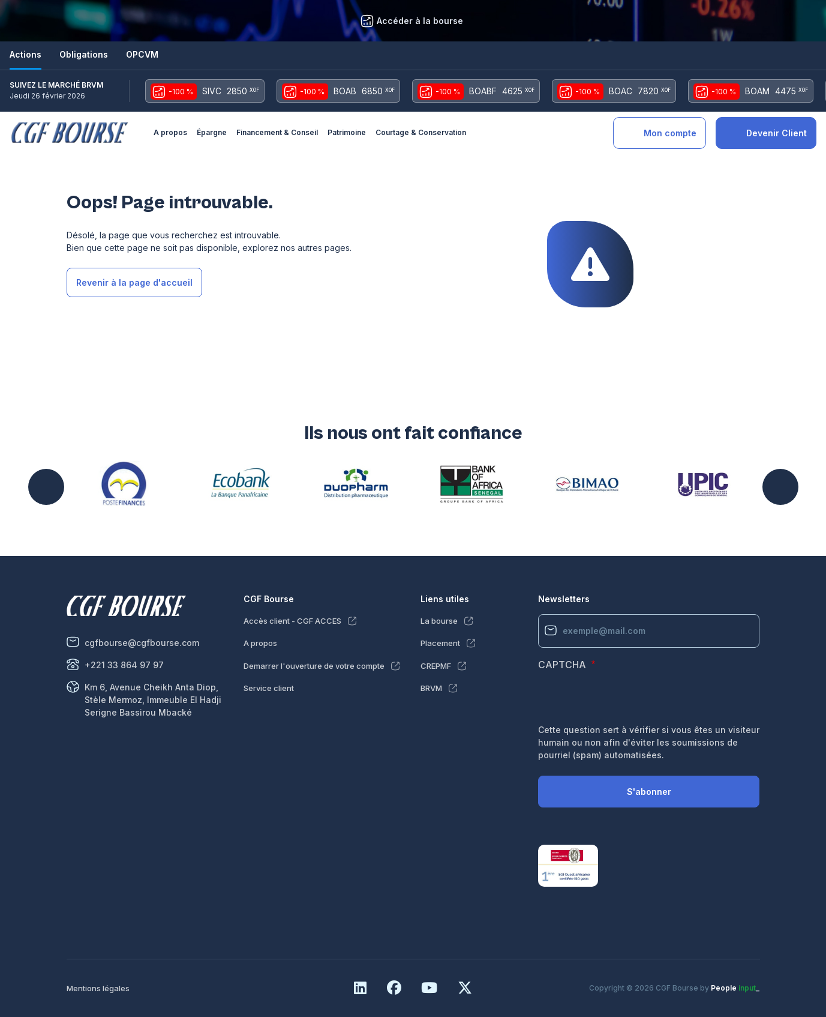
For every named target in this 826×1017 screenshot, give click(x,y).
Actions (25, 54)
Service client (269, 688)
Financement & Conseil (277, 132)
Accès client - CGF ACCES (292, 621)
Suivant (780, 487)
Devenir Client (776, 133)
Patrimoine (347, 132)
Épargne (212, 132)
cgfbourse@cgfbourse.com (142, 643)
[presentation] (629, 700)
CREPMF (435, 666)
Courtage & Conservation (421, 132)
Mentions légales (98, 988)
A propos (170, 132)
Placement (440, 643)
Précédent (46, 487)
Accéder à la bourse (420, 21)
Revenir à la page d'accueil (134, 282)
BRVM (431, 688)
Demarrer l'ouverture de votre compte (314, 666)
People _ (735, 987)
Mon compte (670, 133)
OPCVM (142, 54)
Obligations (83, 54)
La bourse (439, 621)
